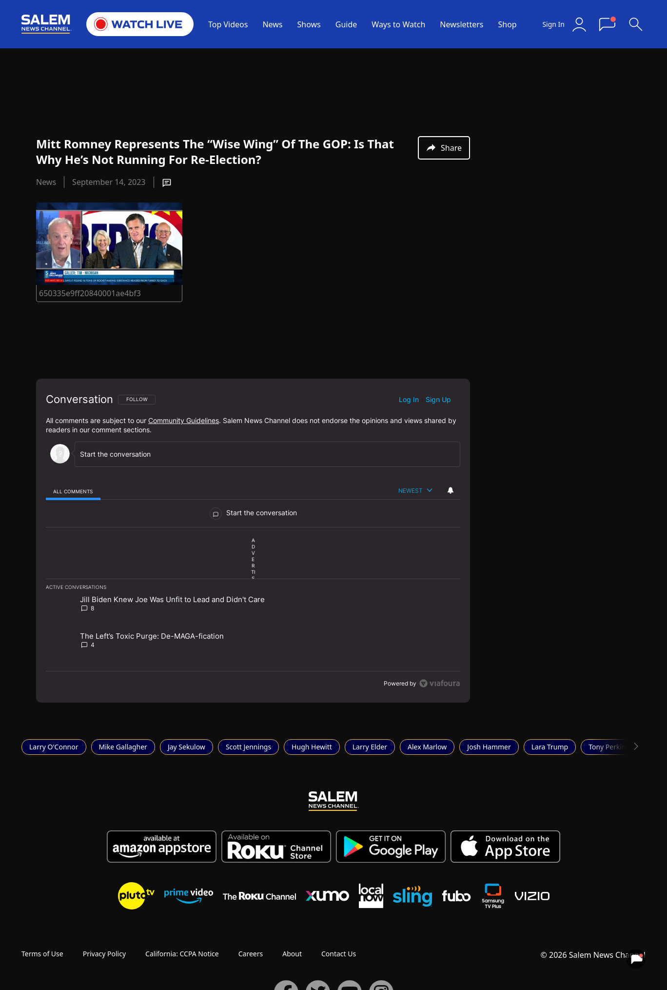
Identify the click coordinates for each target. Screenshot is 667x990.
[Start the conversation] (263, 454)
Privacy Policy (104, 953)
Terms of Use (42, 953)
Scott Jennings (248, 746)
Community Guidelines (183, 420)
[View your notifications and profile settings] (450, 490)
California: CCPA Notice (182, 953)
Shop (507, 24)
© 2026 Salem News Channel (593, 955)
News (272, 24)
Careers (250, 953)
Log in (409, 399)
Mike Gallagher (123, 746)
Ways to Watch (398, 24)
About (292, 953)
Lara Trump (549, 746)
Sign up (438, 399)
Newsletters (461, 24)
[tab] (73, 491)
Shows (309, 24)
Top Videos (228, 24)
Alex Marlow (427, 746)
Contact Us (338, 953)
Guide (346, 24)
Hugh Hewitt (312, 746)
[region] (253, 540)
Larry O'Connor (53, 746)
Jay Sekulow (186, 746)
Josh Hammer (488, 746)
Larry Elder (370, 746)
